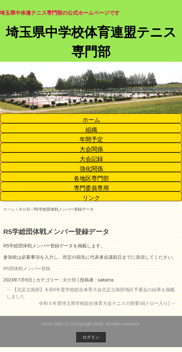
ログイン (91, 337)
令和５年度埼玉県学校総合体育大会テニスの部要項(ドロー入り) (107, 303)
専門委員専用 (91, 188)
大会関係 (91, 149)
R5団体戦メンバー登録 (26, 268)
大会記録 (91, 159)
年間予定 (91, 139)
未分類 (69, 279)
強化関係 (91, 168)
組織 (91, 129)
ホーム (91, 120)
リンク (91, 198)
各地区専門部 (91, 178)
